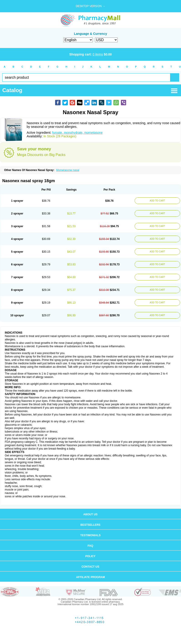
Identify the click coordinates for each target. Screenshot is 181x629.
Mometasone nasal (67, 170)
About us (90, 514)
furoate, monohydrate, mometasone (77, 132)
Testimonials (90, 535)
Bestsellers (90, 524)
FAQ (90, 545)
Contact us (90, 566)
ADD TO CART (157, 200)
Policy (90, 556)
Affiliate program (90, 577)
